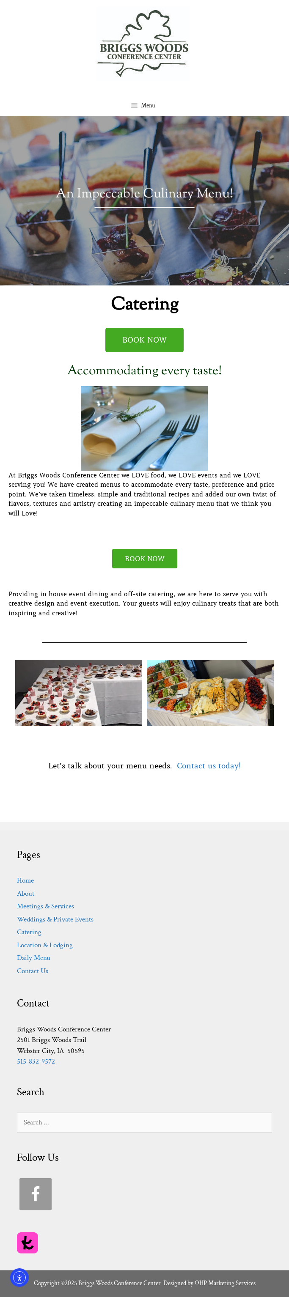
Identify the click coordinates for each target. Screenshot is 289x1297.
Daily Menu (33, 957)
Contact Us (32, 971)
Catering (29, 932)
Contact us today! (209, 766)
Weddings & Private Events (55, 919)
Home (25, 880)
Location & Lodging (45, 945)
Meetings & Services (45, 906)
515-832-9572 (36, 1061)
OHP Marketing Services (225, 1283)
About (25, 893)
